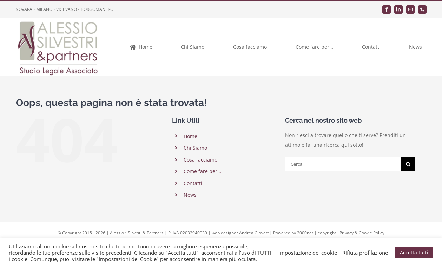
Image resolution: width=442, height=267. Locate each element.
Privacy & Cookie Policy (361, 233)
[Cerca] (408, 164)
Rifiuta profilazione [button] (365, 252)
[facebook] (386, 9)
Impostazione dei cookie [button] (307, 252)
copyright (327, 233)
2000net (305, 233)
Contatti (193, 183)
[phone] (422, 9)
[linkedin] (398, 9)
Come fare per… (202, 171)
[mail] (410, 9)
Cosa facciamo (200, 159)
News (190, 194)
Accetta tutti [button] (414, 252)
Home (190, 136)
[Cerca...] (343, 164)
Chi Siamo (195, 147)
